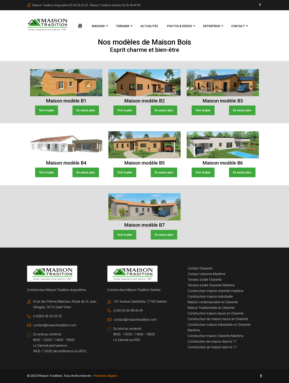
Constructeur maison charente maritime (215, 291)
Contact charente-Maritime (206, 274)
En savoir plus (85, 110)
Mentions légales (105, 375)
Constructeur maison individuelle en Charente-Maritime (219, 327)
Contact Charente (200, 268)
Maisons (98, 26)
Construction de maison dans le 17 (212, 341)
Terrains (122, 26)
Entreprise (211, 26)
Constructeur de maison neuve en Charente (218, 319)
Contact (238, 26)
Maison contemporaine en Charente (213, 302)
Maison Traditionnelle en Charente (211, 308)
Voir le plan (46, 110)
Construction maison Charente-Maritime (215, 336)
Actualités (149, 26)
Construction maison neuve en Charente (216, 313)
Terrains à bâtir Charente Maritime (211, 285)
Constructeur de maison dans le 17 (212, 347)
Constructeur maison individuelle (210, 296)
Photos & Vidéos (179, 26)
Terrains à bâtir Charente (205, 280)
